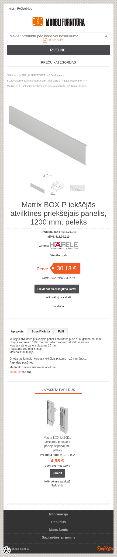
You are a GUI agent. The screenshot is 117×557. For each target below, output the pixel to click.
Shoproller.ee (105, 548)
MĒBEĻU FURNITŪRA (32, 75)
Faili (61, 331)
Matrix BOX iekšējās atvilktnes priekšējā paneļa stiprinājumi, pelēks (57, 444)
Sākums (11, 75)
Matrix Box (16, 372)
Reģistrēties (24, 8)
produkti (53, 40)
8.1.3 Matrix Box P (74, 80)
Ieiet (11, 8)
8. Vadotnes (55, 75)
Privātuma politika (18, 548)
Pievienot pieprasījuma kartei (56, 289)
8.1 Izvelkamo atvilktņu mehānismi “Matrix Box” (34, 80)
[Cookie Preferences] (6, 550)
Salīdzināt (58, 306)
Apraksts (17, 331)
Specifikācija (41, 331)
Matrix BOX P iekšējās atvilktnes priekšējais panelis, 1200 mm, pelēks (46, 86)
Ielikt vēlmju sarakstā (58, 297)
